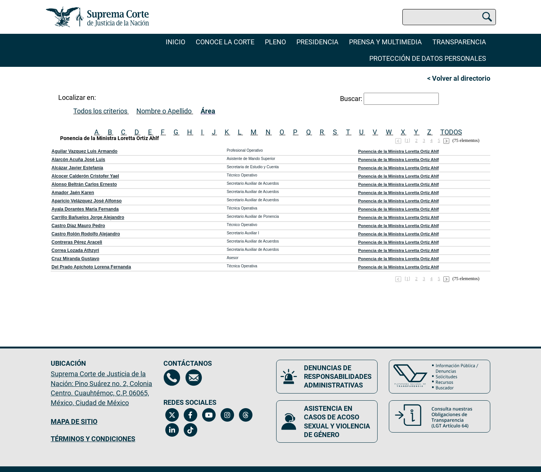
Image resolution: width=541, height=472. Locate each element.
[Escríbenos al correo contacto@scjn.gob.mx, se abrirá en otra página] (193, 377)
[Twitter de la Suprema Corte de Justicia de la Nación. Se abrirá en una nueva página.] (171, 415)
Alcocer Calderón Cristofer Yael (85, 176)
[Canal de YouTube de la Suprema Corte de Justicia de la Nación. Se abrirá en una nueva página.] (208, 415)
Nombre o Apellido (164, 111)
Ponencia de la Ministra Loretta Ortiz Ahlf (398, 151)
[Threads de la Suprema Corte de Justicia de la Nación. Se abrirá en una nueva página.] (245, 415)
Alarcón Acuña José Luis (78, 159)
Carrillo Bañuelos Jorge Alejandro (87, 217)
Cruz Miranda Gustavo (75, 258)
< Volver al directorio (458, 78)
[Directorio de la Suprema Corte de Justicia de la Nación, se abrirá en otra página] (171, 377)
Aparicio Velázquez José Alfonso (86, 201)
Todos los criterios (100, 111)
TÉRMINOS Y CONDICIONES (93, 439)
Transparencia (459, 42)
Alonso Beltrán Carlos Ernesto (84, 184)
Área (208, 111)
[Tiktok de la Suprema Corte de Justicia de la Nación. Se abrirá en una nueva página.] (190, 430)
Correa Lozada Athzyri (75, 250)
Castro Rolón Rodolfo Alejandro (85, 234)
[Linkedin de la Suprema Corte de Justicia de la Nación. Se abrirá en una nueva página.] (171, 430)
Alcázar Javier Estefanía (77, 167)
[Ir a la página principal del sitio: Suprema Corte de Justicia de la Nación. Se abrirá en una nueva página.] (97, 17)
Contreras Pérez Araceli (76, 242)
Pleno (275, 42)
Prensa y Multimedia (385, 42)
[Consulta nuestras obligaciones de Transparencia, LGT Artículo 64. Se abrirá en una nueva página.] (439, 416)
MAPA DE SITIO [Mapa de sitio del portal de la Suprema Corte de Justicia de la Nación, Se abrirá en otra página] (74, 421)
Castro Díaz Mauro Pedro (78, 225)
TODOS (451, 132)
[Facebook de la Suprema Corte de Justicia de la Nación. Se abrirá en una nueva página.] (190, 415)
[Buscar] (487, 15)
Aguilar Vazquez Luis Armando (84, 151)
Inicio (175, 42)
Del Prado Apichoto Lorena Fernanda (91, 267)
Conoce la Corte (225, 42)
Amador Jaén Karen (72, 192)
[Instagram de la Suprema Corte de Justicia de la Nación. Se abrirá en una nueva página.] (227, 415)
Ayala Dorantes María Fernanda (85, 209)
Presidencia (317, 42)
